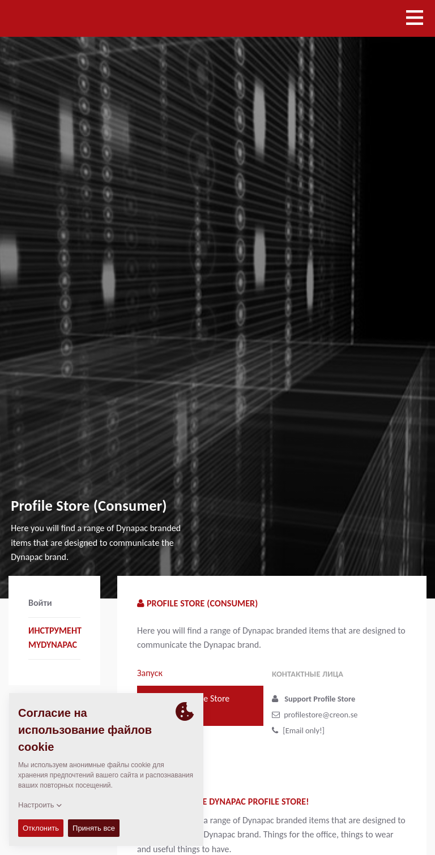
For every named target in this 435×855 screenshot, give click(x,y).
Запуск (150, 673)
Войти (40, 602)
